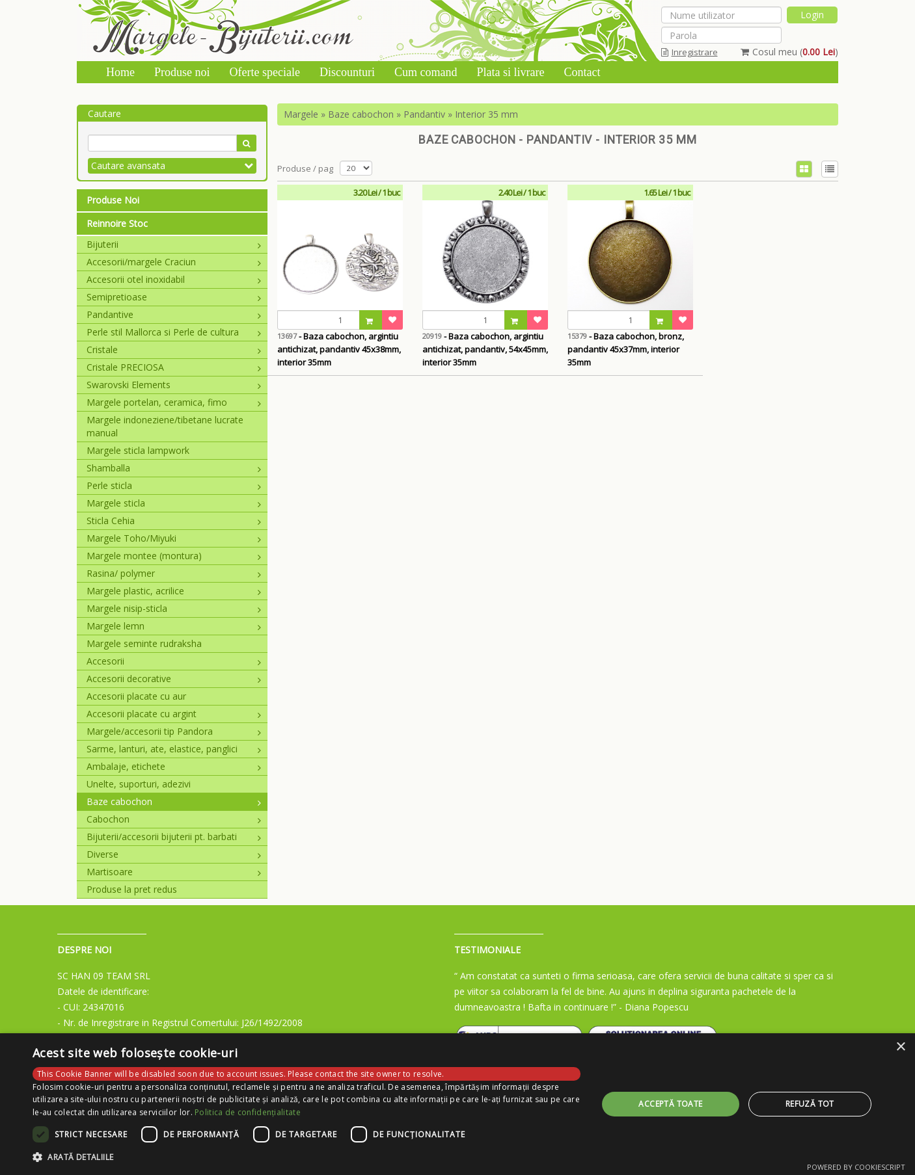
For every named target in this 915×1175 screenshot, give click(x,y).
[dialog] (457, 1104)
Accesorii (174, 661)
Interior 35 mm (486, 114)
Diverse (174, 854)
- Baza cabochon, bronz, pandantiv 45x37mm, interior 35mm (625, 349)
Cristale (174, 349)
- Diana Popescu (654, 1007)
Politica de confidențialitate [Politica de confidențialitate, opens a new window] (248, 1112)
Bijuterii (174, 244)
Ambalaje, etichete (174, 766)
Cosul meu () (789, 52)
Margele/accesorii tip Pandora (174, 731)
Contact (582, 72)
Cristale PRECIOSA (174, 367)
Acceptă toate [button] (670, 1103)
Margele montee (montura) (174, 555)
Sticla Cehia (174, 520)
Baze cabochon (174, 801)
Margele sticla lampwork (138, 450)
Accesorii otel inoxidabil (174, 279)
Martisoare (174, 871)
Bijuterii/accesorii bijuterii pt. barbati (174, 836)
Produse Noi (113, 200)
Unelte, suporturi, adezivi (139, 784)
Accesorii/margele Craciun (174, 262)
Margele (301, 114)
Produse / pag (305, 168)
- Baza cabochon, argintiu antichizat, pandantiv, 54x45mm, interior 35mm (485, 349)
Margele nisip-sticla (174, 608)
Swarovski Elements (174, 384)
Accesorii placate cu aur (136, 696)
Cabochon (174, 819)
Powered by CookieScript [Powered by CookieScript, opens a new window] (856, 1167)
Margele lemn (174, 626)
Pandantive (174, 314)
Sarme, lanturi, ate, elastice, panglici (174, 749)
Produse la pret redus (132, 889)
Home (120, 72)
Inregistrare (689, 52)
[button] (306, 1157)
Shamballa (174, 468)
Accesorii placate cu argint (174, 713)
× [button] (900, 1047)
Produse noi (182, 72)
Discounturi (347, 72)
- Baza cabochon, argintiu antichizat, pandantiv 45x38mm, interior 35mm (339, 349)
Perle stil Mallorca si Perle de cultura (174, 332)
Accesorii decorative (174, 678)
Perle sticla (174, 485)
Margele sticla (174, 503)
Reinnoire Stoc (117, 223)
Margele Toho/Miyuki (174, 538)
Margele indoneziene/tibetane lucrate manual (165, 426)
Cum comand (426, 72)
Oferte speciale (265, 72)
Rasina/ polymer (174, 573)
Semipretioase (174, 297)
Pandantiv (424, 114)
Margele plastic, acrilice (174, 591)
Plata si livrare (510, 72)
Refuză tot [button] (809, 1103)
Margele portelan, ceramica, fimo (174, 402)
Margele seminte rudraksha (144, 643)
